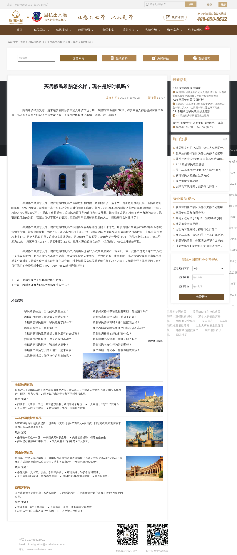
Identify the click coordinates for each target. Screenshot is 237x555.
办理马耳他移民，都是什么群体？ (196, 186)
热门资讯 (180, 139)
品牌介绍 (153, 29)
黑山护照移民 (24, 452)
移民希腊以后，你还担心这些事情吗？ (47, 355)
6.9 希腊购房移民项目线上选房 (192, 111)
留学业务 (108, 29)
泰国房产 (207, 320)
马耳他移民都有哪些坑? (190, 212)
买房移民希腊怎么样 (79, 115)
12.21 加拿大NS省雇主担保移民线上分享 (198, 123)
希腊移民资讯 (36, 42)
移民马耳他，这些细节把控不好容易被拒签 (202, 234)
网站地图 (181, 334)
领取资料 (122, 58)
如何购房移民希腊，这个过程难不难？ (47, 339)
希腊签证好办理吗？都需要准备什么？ (46, 284)
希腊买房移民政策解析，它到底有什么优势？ (52, 333)
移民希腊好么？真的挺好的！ (42, 327)
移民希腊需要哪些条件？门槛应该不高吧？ (119, 327)
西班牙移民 (22, 487)
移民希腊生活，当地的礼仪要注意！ (46, 311)
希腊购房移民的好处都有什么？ (112, 333)
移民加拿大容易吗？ (188, 181)
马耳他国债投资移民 (28, 418)
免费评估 (178, 17)
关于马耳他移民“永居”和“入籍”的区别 (198, 169)
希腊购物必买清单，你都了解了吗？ (115, 339)
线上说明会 (199, 28)
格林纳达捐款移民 (187, 330)
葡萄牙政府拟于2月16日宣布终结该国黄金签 (203, 158)
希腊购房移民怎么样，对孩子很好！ (115, 316)
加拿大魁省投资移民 (179, 316)
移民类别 (64, 29)
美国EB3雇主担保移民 (206, 311)
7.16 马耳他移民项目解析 (188, 99)
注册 (223, 4)
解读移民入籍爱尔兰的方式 (192, 175)
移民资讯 (86, 29)
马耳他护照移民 (176, 311)
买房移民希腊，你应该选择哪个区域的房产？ (203, 240)
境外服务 (130, 29)
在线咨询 (204, 58)
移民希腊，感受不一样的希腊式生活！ (116, 350)
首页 (19, 29)
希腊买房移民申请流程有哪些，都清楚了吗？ (120, 311)
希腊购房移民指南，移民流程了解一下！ (49, 322)
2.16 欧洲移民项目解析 (187, 88)
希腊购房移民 (24, 384)
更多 (225, 139)
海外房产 (175, 29)
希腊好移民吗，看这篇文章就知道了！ (47, 316)
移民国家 (42, 29)
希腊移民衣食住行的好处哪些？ (112, 344)
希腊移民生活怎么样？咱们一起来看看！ (49, 350)
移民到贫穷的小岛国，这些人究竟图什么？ (202, 147)
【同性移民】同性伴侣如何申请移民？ (199, 246)
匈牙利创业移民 (186, 320)
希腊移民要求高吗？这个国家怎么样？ (116, 322)
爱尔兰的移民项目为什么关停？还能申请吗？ (203, 153)
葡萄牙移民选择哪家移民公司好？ (43, 280)
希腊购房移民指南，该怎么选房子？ (46, 344)
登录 (209, 4)
